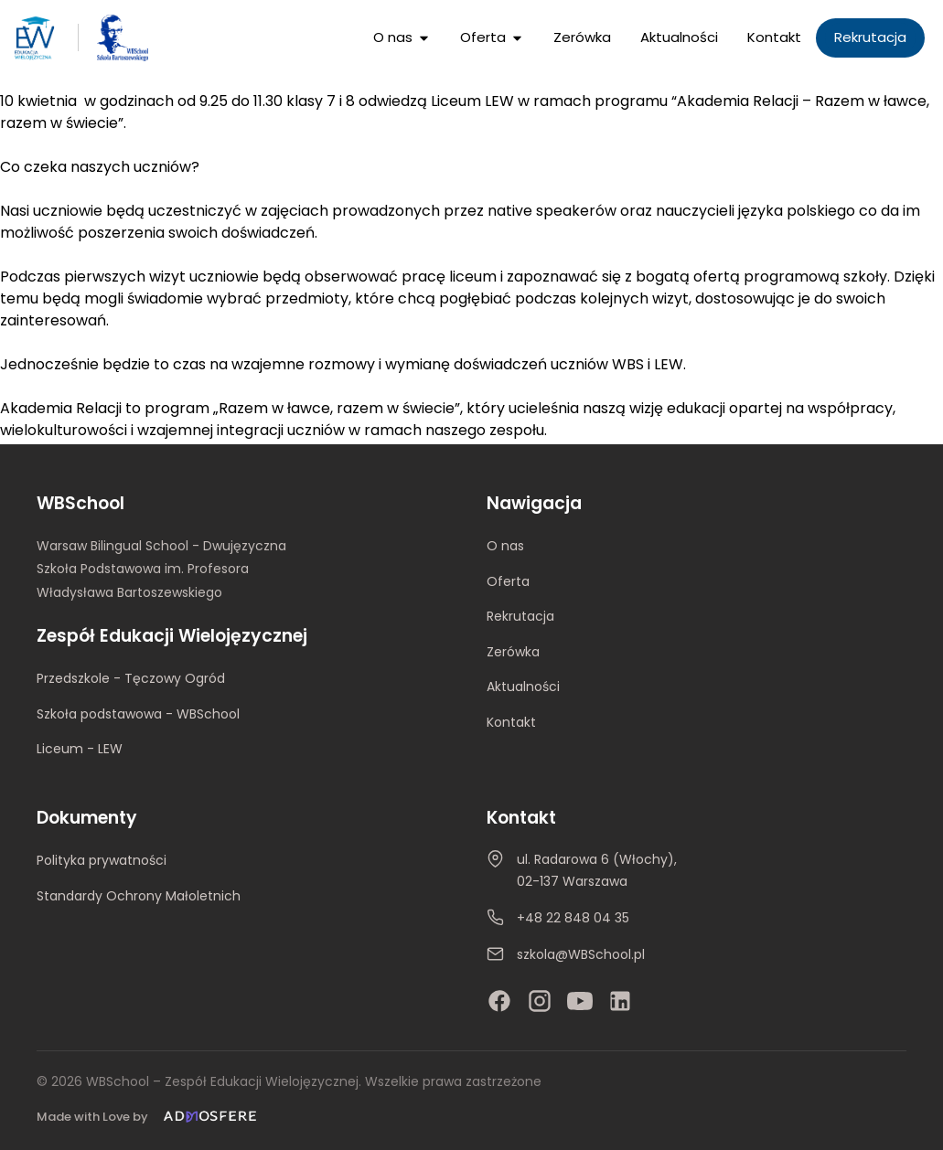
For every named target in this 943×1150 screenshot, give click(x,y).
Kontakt (511, 722)
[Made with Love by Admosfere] (150, 1116)
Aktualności (523, 686)
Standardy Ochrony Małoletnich (139, 896)
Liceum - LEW (80, 749)
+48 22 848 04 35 (573, 918)
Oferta (508, 581)
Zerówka (513, 652)
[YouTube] (580, 1001)
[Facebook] (499, 1001)
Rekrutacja (520, 616)
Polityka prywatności (101, 861)
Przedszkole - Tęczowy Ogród (131, 678)
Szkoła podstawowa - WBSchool (138, 714)
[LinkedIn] (620, 1001)
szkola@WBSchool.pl (581, 954)
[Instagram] (539, 1001)
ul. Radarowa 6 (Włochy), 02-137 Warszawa (597, 871)
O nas (505, 546)
